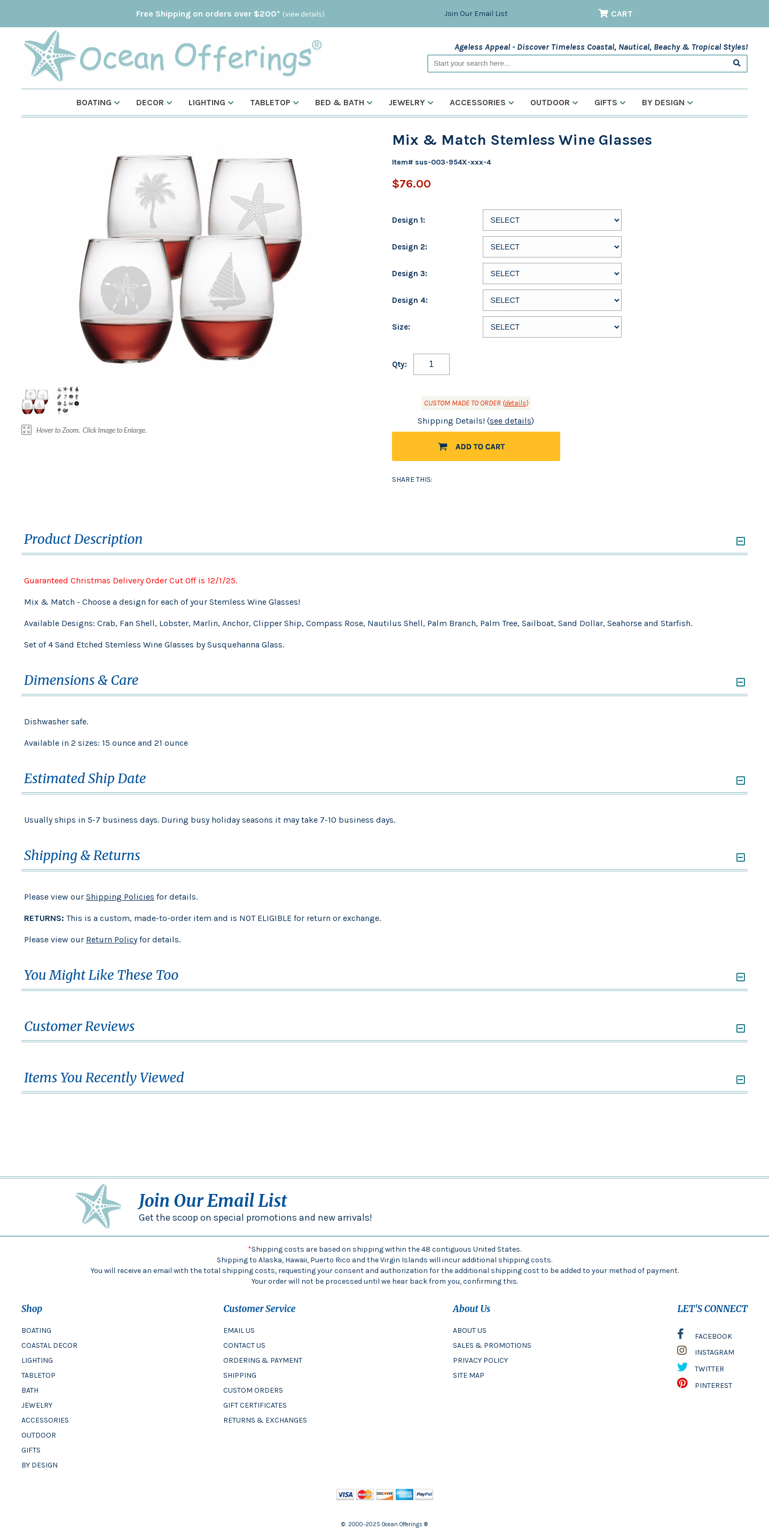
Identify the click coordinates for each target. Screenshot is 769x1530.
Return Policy (111, 939)
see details (510, 421)
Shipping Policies (120, 897)
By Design (667, 102)
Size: (401, 327)
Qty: (399, 364)
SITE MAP (468, 1375)
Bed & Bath (344, 102)
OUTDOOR (38, 1435)
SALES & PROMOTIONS (492, 1345)
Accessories (482, 102)
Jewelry (411, 102)
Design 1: (408, 220)
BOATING (36, 1330)
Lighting (211, 102)
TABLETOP (38, 1375)
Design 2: (409, 247)
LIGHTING (37, 1360)
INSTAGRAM (705, 1353)
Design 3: (409, 273)
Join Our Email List (476, 13)
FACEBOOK (704, 1337)
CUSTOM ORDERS (253, 1390)
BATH (29, 1390)
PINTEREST (704, 1386)
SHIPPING (239, 1375)
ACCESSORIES (45, 1420)
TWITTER (700, 1370)
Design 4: (410, 300)
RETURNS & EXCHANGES (265, 1420)
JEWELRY (36, 1405)
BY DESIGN (39, 1465)
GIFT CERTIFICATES (255, 1405)
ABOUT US (469, 1330)
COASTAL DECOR (49, 1345)
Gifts (610, 102)
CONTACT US (244, 1345)
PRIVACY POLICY (480, 1360)
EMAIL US (239, 1330)
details (515, 403)
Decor (154, 102)
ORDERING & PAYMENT (262, 1360)
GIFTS (31, 1450)
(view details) (304, 14)
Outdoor (554, 102)
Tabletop (274, 102)
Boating (98, 102)
